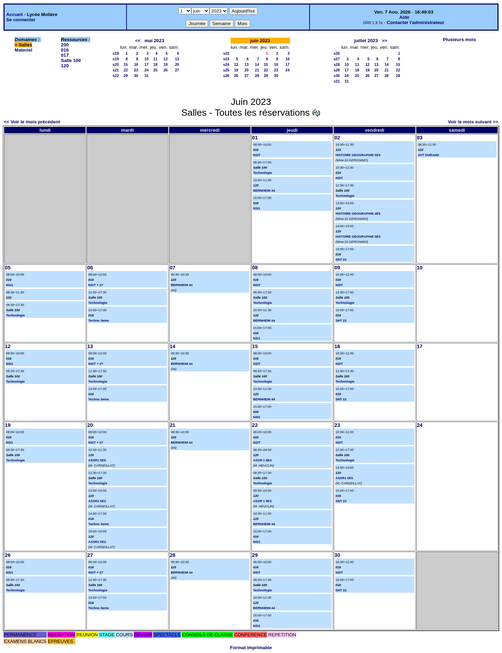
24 (146, 70)
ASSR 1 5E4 (262, 460)
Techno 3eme (98, 320)
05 (7, 267)
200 (65, 44)
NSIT (256, 155)
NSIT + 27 (95, 285)
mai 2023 (154, 40)
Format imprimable (251, 647)
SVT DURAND (428, 155)
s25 (226, 70)
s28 (337, 64)
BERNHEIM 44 (264, 190)
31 (146, 76)
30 (136, 76)
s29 (337, 70)
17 (146, 64)
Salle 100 (71, 60)
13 (177, 59)
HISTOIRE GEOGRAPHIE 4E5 (357, 213)
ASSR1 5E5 (97, 460)
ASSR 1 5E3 (262, 501)
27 (177, 70)
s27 (337, 59)
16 (136, 64)
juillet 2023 (366, 40)
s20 (116, 64)
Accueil (14, 14)
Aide (404, 17)
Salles (25, 44)
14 (257, 64)
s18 (116, 53)
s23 (226, 59)
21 (257, 70)
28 (257, 76)
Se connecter (21, 19)
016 (65, 50)
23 (136, 70)
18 (155, 64)
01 (255, 137)
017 (65, 55)
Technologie (262, 173)
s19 (116, 59)
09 (337, 267)
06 (90, 267)
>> (384, 40)
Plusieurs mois (459, 39)
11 (155, 59)
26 (165, 70)
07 (172, 267)
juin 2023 (260, 40)
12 (165, 59)
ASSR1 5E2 (97, 501)
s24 (226, 64)
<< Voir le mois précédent (32, 121)
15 (126, 64)
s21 (116, 70)
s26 (226, 76)
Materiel (23, 50)
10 (146, 59)
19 (165, 64)
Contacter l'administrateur (415, 22)
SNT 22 (341, 259)
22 (126, 70)
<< (138, 40)
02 (337, 137)
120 (65, 65)
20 (177, 64)
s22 (116, 76)
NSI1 (256, 208)
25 (155, 70)
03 (420, 137)
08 (255, 267)
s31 (337, 81)
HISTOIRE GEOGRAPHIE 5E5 (357, 155)
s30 (337, 76)
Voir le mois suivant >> (473, 121)
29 (126, 76)
